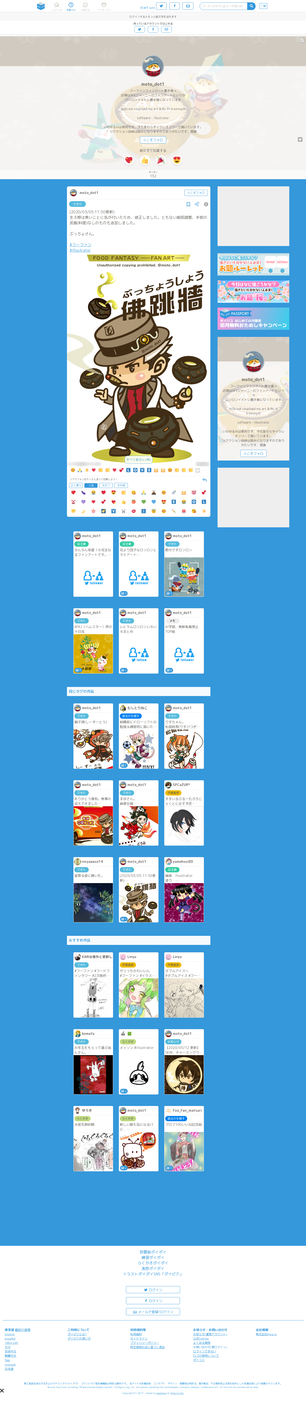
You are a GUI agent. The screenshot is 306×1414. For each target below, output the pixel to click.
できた (77, 204)
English (10, 1334)
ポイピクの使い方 (79, 1338)
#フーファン (80, 244)
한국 (8, 1347)
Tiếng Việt (11, 1343)
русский (10, 1364)
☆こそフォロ (153, 140)
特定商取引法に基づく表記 (147, 1347)
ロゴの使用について (206, 1356)
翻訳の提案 (23, 1330)
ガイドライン (139, 1338)
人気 (91, 485)
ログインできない (204, 1351)
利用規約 (136, 1334)
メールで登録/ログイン (153, 1311)
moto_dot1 (153, 84)
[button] (2, 1391)
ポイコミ (199, 1360)
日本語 (9, 1369)
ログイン (153, 1290)
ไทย (7, 1360)
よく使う (76, 485)
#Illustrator (80, 250)
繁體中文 (10, 1356)
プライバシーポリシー (144, 1343)
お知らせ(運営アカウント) (210, 1334)
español (10, 1338)
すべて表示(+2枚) (138, 459)
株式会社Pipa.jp (266, 1334)
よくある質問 (201, 1343)
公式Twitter (201, 1338)
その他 (121, 485)
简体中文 (10, 1351)
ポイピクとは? (77, 1334)
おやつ (106, 485)
